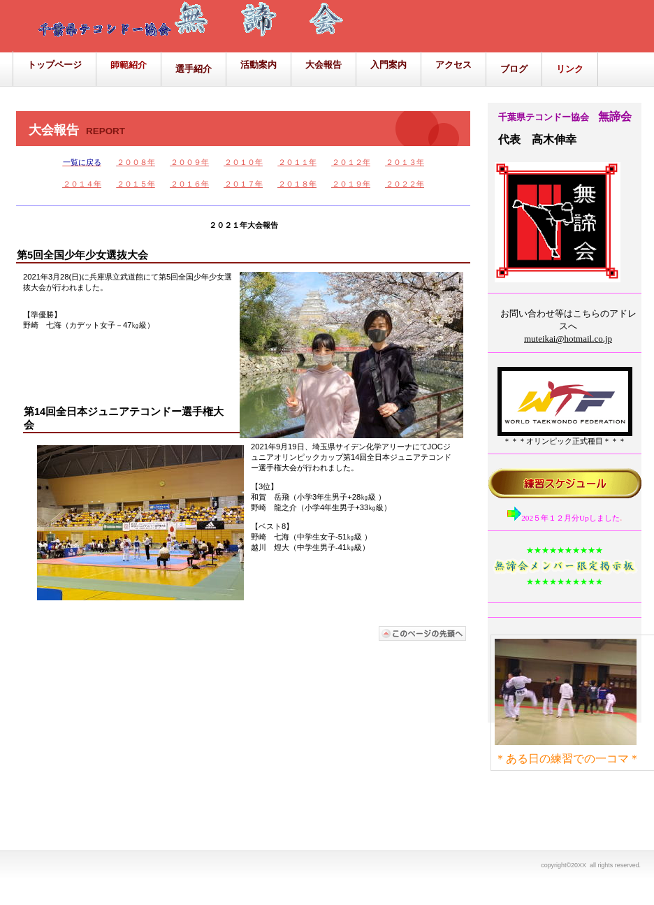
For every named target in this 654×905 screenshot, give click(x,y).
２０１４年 (82, 184)
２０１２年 (351, 162)
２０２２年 (405, 184)
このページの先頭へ (423, 633)
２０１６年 (189, 184)
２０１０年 (243, 162)
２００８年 (136, 162)
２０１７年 (243, 184)
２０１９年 (351, 184)
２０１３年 (405, 162)
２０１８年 (297, 184)
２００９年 (189, 162)
